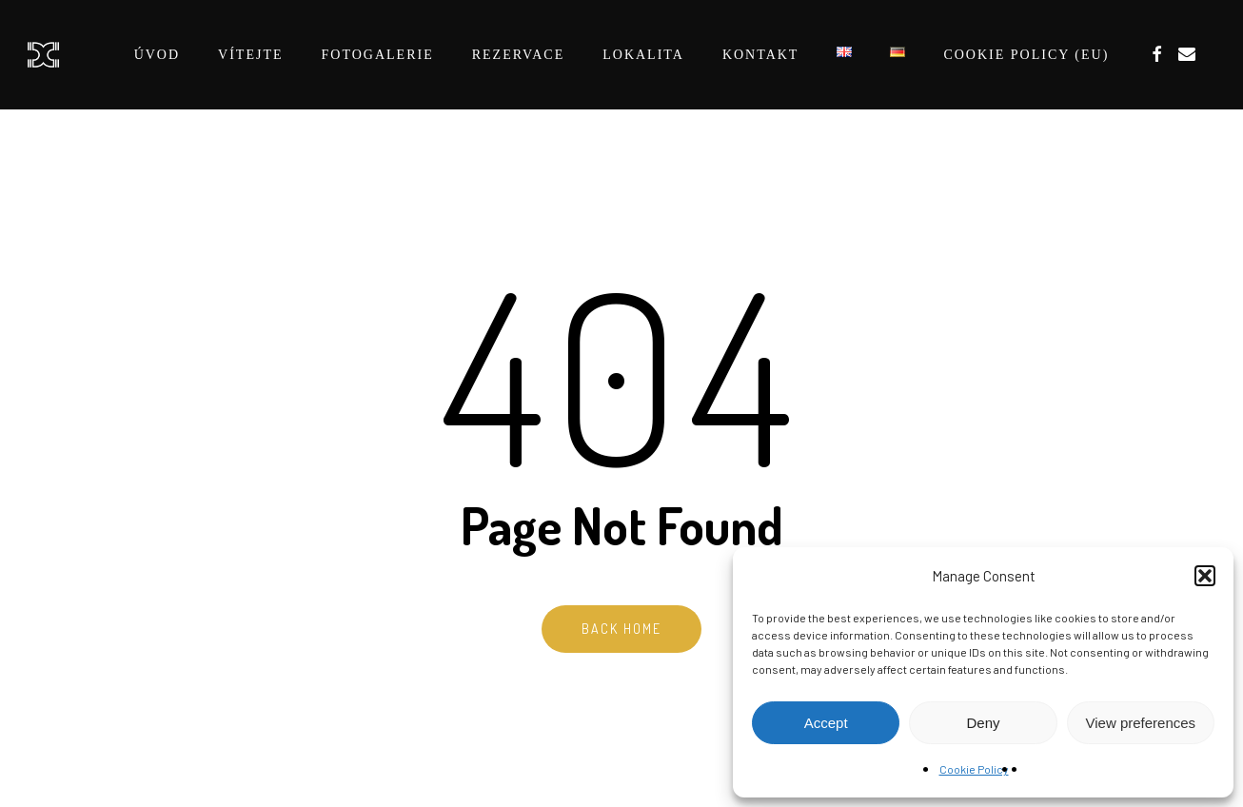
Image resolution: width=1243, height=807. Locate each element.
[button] (1204, 575)
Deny (982, 723)
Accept (826, 723)
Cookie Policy (974, 769)
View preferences (1141, 723)
